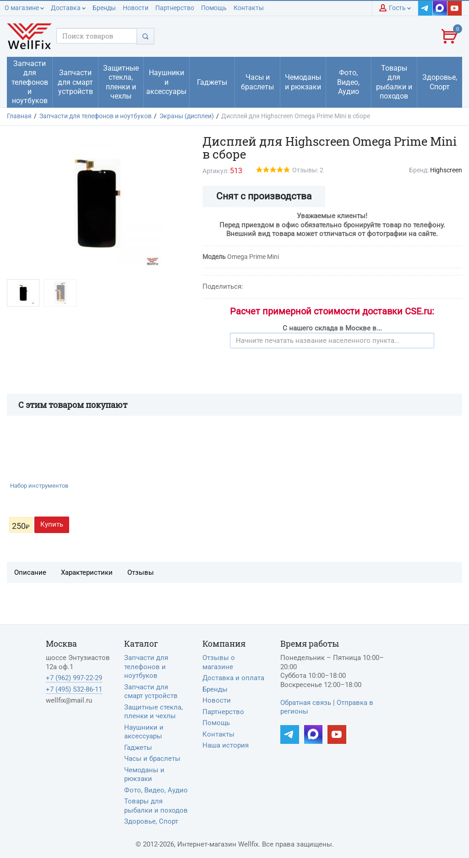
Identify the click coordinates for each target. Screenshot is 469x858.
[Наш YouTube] (454, 8)
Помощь (214, 7)
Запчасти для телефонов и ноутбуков (146, 667)
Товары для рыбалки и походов (156, 805)
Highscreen (446, 170)
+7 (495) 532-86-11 (74, 689)
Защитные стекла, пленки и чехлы (153, 711)
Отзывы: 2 (307, 170)
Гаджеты (138, 747)
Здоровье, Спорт (151, 821)
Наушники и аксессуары (144, 732)
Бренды (104, 7)
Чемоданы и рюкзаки (144, 774)
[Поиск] (145, 36)
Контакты (249, 7)
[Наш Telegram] (425, 8)
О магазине (24, 7)
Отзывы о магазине (218, 662)
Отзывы (140, 572)
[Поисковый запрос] (96, 36)
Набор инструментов (39, 485)
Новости (135, 7)
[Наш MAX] (440, 8)
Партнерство (174, 7)
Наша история (225, 745)
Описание (30, 572)
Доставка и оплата (233, 678)
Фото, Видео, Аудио (156, 790)
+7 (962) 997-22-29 (74, 678)
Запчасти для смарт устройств (151, 691)
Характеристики (87, 572)
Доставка (68, 7)
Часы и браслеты (152, 758)
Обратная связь (305, 702)
